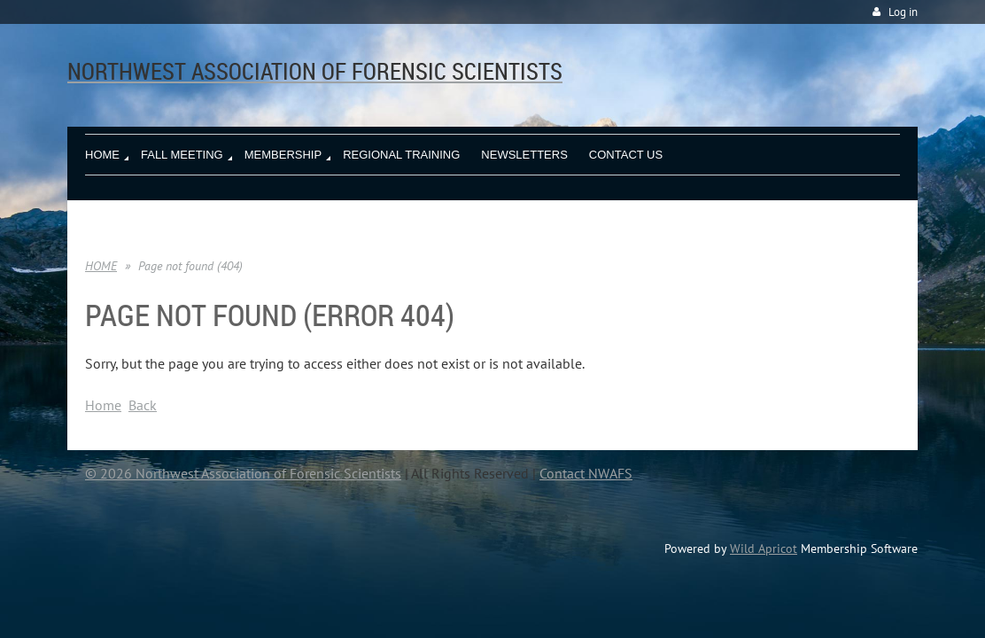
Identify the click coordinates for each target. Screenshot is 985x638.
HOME (101, 266)
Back (142, 405)
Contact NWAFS (585, 473)
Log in (903, 11)
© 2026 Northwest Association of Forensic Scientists (243, 473)
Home (103, 405)
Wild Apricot (763, 548)
